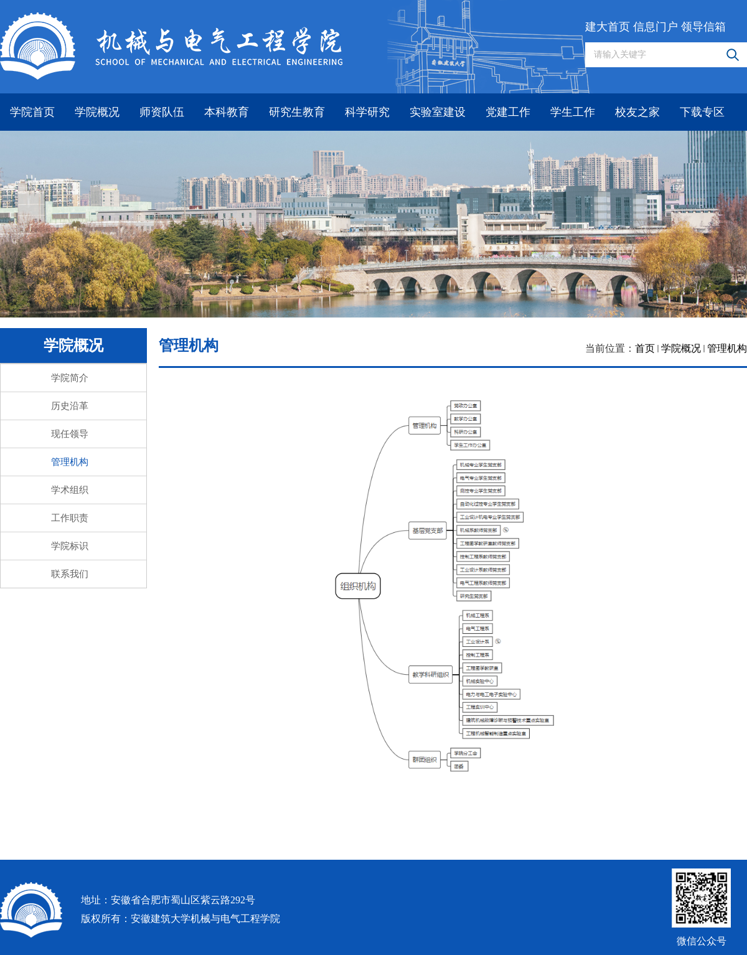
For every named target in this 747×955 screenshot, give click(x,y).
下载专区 (702, 112)
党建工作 (508, 112)
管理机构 (727, 348)
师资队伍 (161, 112)
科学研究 (367, 112)
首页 (645, 348)
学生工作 (572, 112)
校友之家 (637, 112)
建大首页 (607, 27)
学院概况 (97, 112)
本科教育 (226, 112)
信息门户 (655, 27)
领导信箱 (703, 27)
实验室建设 (438, 112)
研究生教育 (297, 112)
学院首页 (32, 112)
